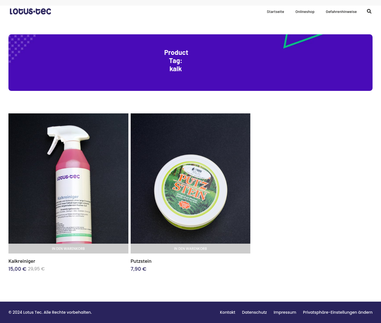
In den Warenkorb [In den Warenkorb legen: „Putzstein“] (190, 248)
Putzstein (141, 261)
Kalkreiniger (21, 261)
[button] (338, 312)
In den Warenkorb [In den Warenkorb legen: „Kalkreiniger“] (68, 248)
